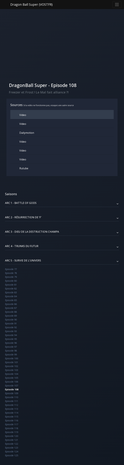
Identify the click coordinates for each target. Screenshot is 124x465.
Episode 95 (11, 339)
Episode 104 (11, 373)
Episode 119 (11, 432)
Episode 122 (11, 443)
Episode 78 (11, 273)
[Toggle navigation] (116, 4)
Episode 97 (11, 346)
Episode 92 (11, 327)
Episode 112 (11, 404)
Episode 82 (11, 288)
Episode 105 (11, 377)
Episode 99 (11, 354)
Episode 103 (11, 370)
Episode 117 (11, 424)
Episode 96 (11, 342)
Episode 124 (11, 451)
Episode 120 (11, 436)
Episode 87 (11, 307)
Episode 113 (11, 408)
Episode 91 (11, 323)
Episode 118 (11, 428)
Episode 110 (11, 397)
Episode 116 (11, 420)
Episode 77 (11, 269)
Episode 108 (11, 389)
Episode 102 (11, 366)
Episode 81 (11, 284)
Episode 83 (11, 292)
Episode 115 (11, 416)
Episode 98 (11, 350)
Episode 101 (11, 362)
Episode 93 (11, 331)
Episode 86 (11, 304)
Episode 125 (11, 455)
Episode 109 (11, 393)
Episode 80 (11, 280)
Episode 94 (11, 335)
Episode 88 (11, 311)
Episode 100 (11, 358)
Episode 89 (11, 315)
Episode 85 (11, 300)
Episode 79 (11, 276)
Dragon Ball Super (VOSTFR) (31, 4)
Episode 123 (11, 447)
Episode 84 (11, 296)
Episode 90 (11, 319)
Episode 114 (11, 412)
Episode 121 (11, 439)
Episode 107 (11, 385)
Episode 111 (11, 401)
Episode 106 (11, 381)
